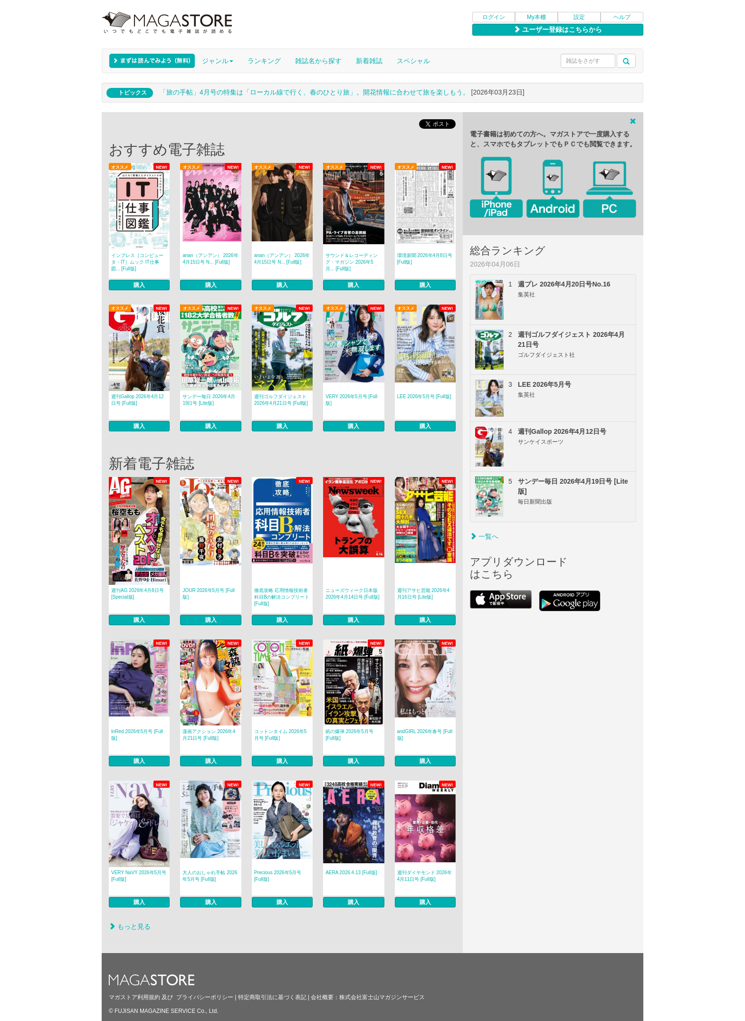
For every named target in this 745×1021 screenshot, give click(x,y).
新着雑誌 (369, 61)
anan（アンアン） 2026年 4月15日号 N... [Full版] (210, 259)
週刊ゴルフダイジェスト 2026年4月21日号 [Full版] (281, 400)
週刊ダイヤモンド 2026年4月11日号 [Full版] (424, 876)
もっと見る (130, 926)
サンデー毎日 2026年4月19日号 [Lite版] (208, 400)
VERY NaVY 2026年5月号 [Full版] (138, 876)
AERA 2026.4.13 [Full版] (351, 872)
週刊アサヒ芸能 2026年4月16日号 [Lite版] (423, 594)
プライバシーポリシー (204, 997)
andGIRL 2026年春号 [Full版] (424, 735)
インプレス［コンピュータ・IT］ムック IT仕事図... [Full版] (137, 262)
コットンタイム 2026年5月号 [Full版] (280, 735)
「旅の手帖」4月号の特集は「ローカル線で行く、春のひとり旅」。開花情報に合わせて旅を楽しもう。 (314, 92)
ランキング (264, 61)
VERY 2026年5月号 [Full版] (351, 400)
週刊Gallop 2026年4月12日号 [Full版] (137, 400)
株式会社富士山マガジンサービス (382, 997)
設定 (579, 17)
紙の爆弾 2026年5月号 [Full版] (349, 735)
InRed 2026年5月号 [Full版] (137, 735)
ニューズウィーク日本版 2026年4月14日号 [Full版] (352, 594)
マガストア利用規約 (134, 997)
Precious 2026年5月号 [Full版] (278, 876)
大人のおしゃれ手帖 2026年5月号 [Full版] (209, 876)
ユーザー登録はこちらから (558, 29)
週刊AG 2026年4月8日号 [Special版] (137, 594)
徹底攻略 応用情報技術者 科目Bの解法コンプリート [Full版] (282, 597)
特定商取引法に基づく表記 (272, 997)
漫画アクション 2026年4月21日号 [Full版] (208, 735)
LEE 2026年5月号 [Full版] (424, 396)
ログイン (493, 17)
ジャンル (217, 61)
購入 (139, 285)
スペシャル (413, 61)
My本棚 (536, 17)
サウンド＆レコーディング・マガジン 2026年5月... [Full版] (351, 262)
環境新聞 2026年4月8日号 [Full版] (424, 259)
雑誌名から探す (318, 61)
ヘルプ (621, 17)
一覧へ (484, 536)
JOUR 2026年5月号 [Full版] (208, 594)
